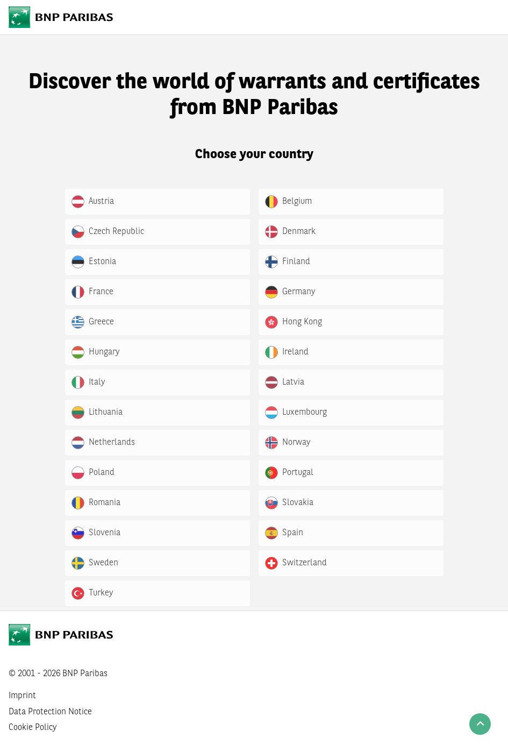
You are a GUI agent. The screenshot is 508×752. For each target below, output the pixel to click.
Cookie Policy (33, 727)
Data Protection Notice (50, 712)
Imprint (22, 696)
